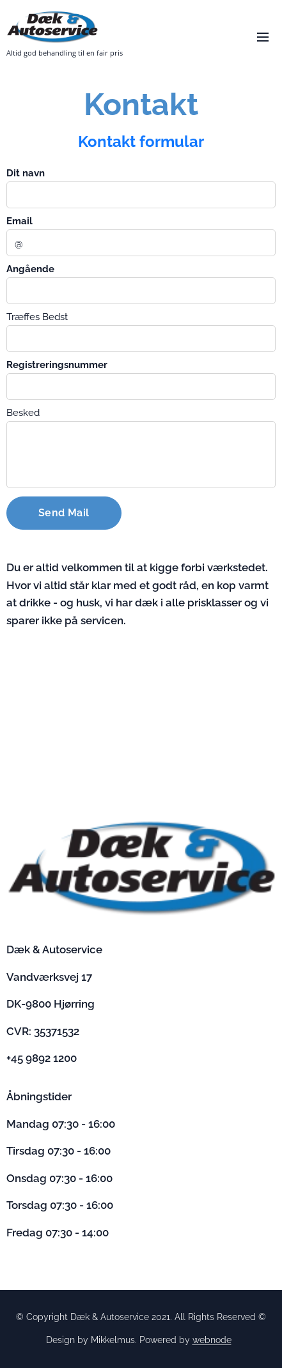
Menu (263, 37)
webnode (211, 1340)
